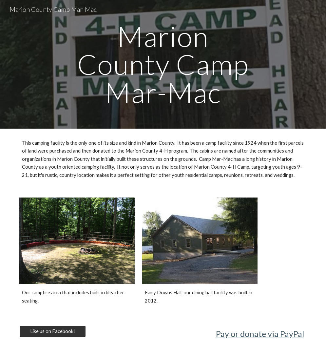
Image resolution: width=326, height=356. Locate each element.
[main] (163, 64)
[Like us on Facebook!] (52, 331)
